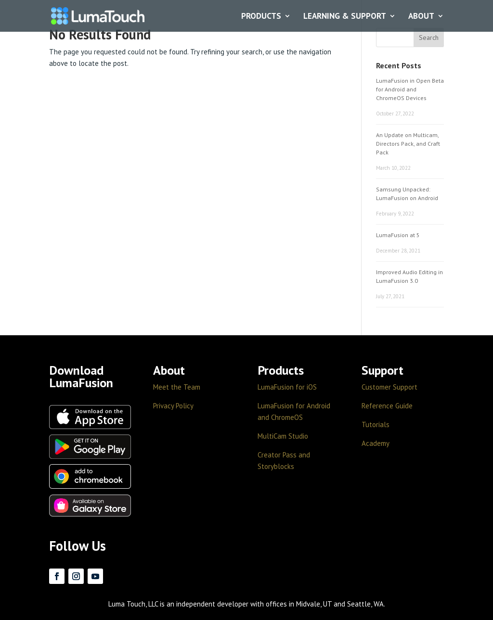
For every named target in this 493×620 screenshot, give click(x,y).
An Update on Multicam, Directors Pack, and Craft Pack (408, 143)
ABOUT (421, 16)
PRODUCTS (261, 16)
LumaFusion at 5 (398, 235)
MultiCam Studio (283, 436)
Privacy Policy (173, 405)
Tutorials (375, 424)
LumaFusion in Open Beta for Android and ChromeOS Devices (410, 89)
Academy (375, 443)
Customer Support (389, 387)
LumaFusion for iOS (287, 387)
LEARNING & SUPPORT (344, 16)
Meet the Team (176, 387)
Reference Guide (387, 405)
